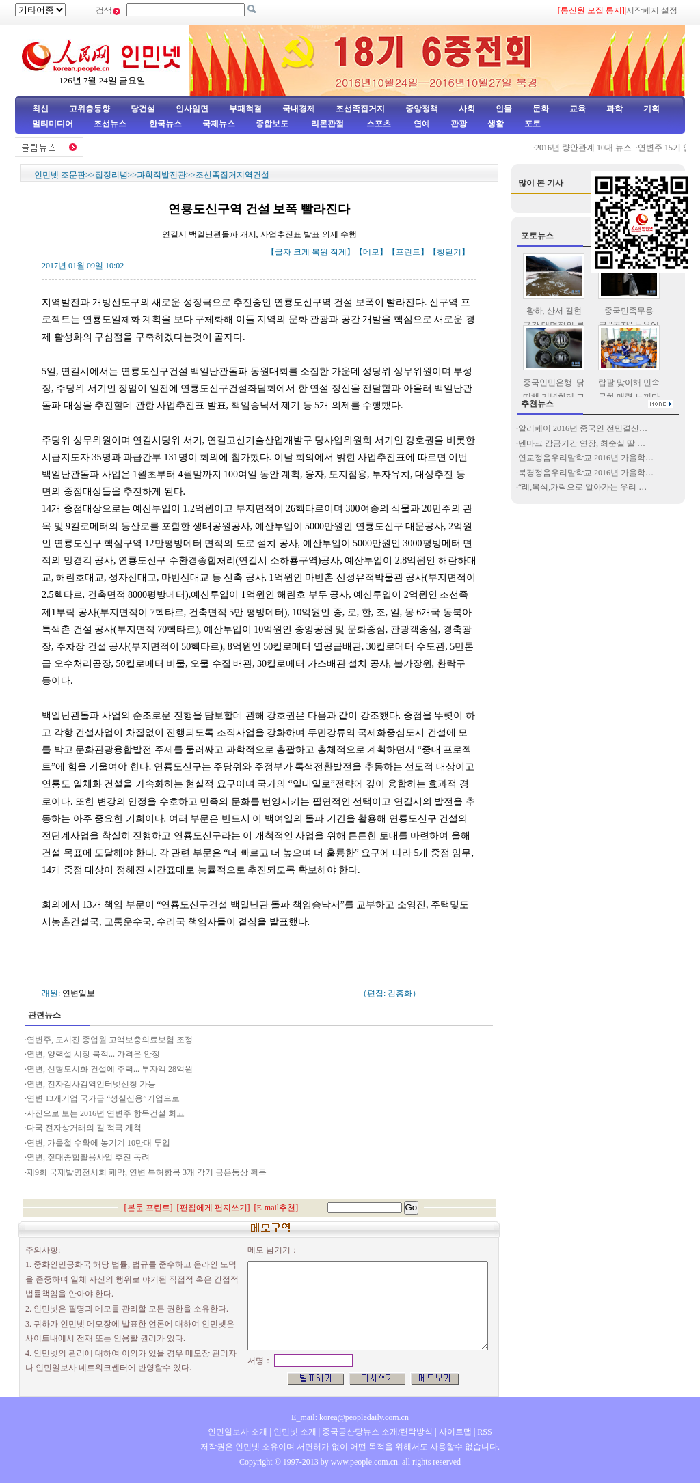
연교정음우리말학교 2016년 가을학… (586, 457)
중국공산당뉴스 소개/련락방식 (377, 1432)
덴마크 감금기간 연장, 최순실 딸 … (581, 443)
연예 (421, 123)
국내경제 (298, 108)
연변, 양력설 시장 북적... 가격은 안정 (93, 1054)
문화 (541, 108)
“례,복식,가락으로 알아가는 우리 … (582, 487)
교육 (577, 108)
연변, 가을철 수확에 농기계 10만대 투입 (98, 1143)
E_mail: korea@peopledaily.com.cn (350, 1417)
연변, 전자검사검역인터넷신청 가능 (91, 1084)
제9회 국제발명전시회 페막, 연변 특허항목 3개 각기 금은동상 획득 (147, 1172)
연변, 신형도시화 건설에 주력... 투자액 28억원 (110, 1069)
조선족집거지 (360, 108)
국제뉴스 (218, 123)
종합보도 (272, 123)
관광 (458, 123)
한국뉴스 (165, 123)
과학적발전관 (161, 175)
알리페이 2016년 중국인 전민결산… (582, 428)
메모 (371, 252)
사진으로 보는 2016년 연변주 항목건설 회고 (106, 1113)
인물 (504, 108)
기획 (651, 108)
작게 (338, 252)
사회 (467, 108)
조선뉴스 (111, 123)
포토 (532, 123)
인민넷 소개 (294, 1432)
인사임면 (192, 108)
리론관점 (327, 123)
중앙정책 (421, 108)
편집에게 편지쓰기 (213, 1207)
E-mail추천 (276, 1207)
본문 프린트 (148, 1207)
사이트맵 (455, 1432)
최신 (40, 108)
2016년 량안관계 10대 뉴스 (594, 147)
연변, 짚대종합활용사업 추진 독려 (88, 1157)
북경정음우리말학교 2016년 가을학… (586, 472)
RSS (484, 1432)
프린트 (408, 252)
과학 (614, 108)
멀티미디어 (52, 123)
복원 (320, 252)
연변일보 (78, 993)
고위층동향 (89, 108)
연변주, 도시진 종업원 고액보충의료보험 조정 (110, 1039)
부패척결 (245, 108)
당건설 (143, 108)
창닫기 (449, 252)
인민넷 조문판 (59, 175)
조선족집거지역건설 (232, 175)
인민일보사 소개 (237, 1432)
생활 (495, 123)
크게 (301, 252)
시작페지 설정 (651, 10)
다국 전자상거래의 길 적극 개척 (84, 1128)
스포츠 (377, 123)
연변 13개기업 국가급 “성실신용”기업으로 (103, 1098)
